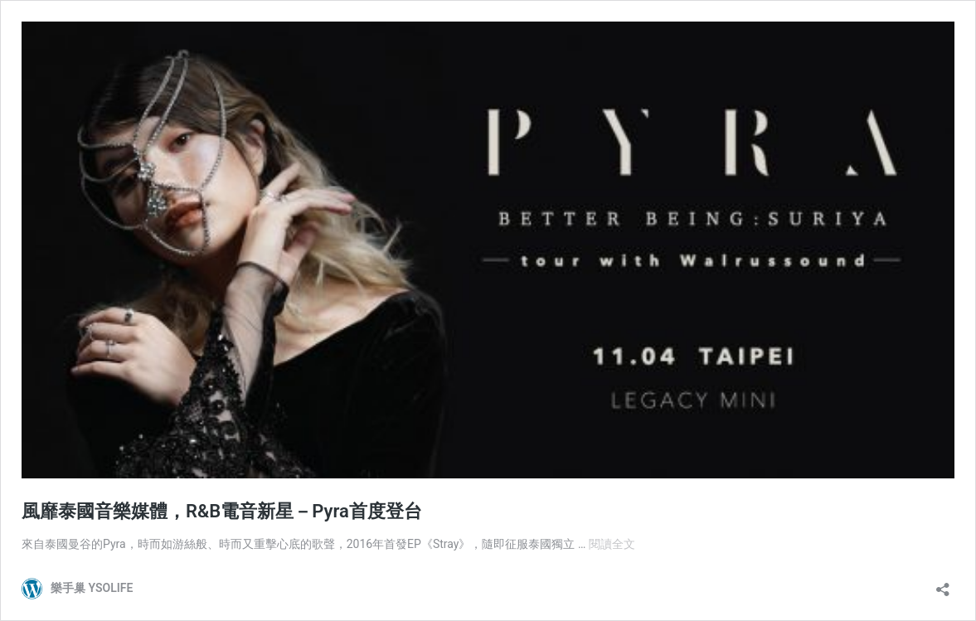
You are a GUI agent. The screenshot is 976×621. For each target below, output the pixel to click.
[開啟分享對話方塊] (942, 584)
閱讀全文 (612, 544)
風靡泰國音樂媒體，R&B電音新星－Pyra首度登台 (222, 511)
